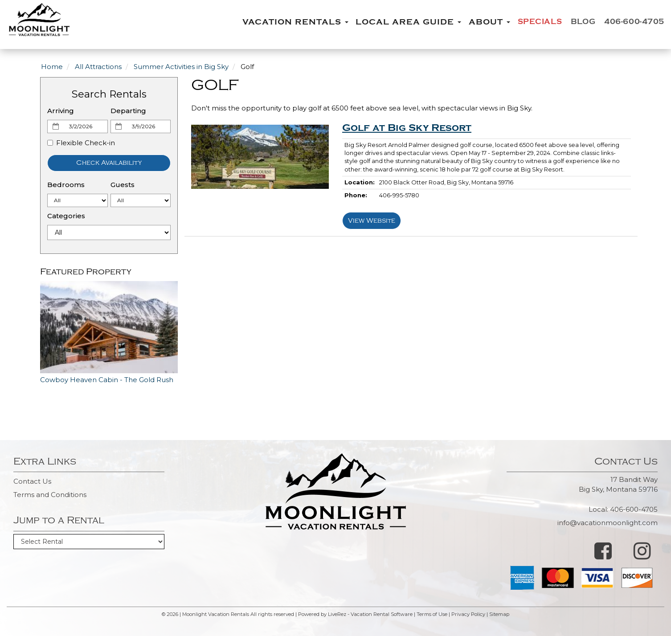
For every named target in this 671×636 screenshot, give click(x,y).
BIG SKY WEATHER (335, 563)
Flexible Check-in (81, 143)
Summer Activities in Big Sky (181, 66)
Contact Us (32, 481)
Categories (66, 216)
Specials (530, 22)
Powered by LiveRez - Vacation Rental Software (355, 614)
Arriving (60, 110)
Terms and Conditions (49, 494)
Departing (128, 110)
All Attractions (98, 66)
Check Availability (109, 163)
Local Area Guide (397, 22)
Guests (122, 184)
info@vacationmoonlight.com (607, 522)
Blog (576, 22)
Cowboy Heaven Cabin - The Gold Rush (106, 379)
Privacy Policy (468, 614)
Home (52, 66)
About (478, 22)
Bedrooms (66, 184)
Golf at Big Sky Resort (406, 128)
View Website (371, 220)
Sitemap (499, 614)
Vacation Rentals (284, 22)
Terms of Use (432, 614)
